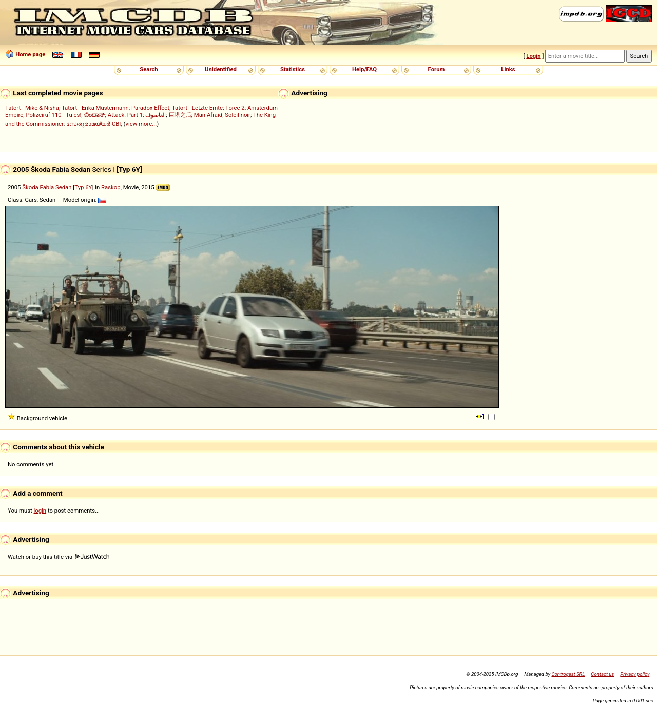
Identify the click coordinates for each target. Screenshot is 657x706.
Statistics (292, 69)
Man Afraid (208, 115)
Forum (436, 69)
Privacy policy (634, 674)
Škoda (30, 187)
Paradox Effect (150, 107)
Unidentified (221, 69)
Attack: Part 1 (125, 115)
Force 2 (234, 107)
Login (533, 56)
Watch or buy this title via (58, 556)
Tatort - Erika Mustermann (95, 107)
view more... (141, 123)
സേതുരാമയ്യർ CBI (93, 123)
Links (508, 69)
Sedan (63, 187)
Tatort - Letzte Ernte (197, 107)
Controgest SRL (568, 674)
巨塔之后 (180, 115)
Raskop (111, 187)
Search (149, 69)
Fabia (47, 187)
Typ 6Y (83, 187)
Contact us (602, 674)
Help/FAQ (364, 69)
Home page (30, 54)
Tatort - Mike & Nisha (32, 107)
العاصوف (155, 115)
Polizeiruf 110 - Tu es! (53, 115)
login (40, 510)
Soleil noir (237, 115)
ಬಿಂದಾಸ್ (94, 115)
